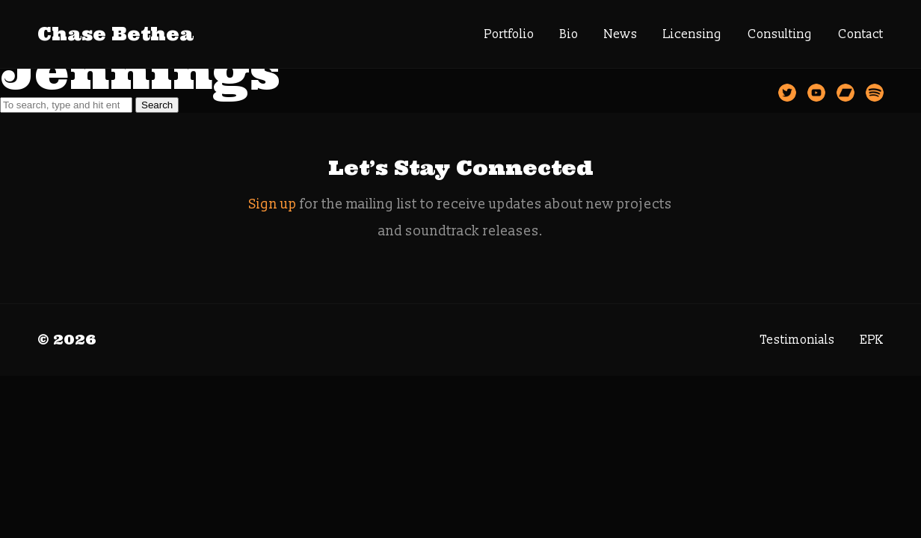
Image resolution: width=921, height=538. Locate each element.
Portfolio (509, 34)
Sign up (273, 204)
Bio (569, 34)
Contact (861, 34)
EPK (872, 340)
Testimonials (797, 340)
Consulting (780, 34)
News (621, 34)
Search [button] (157, 105)
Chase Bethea (115, 34)
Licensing (692, 34)
